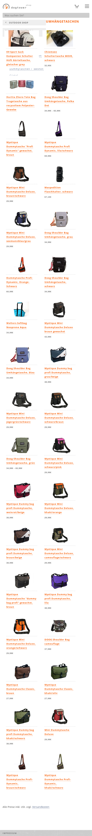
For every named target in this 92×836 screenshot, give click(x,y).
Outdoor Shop (18, 22)
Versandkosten (40, 807)
